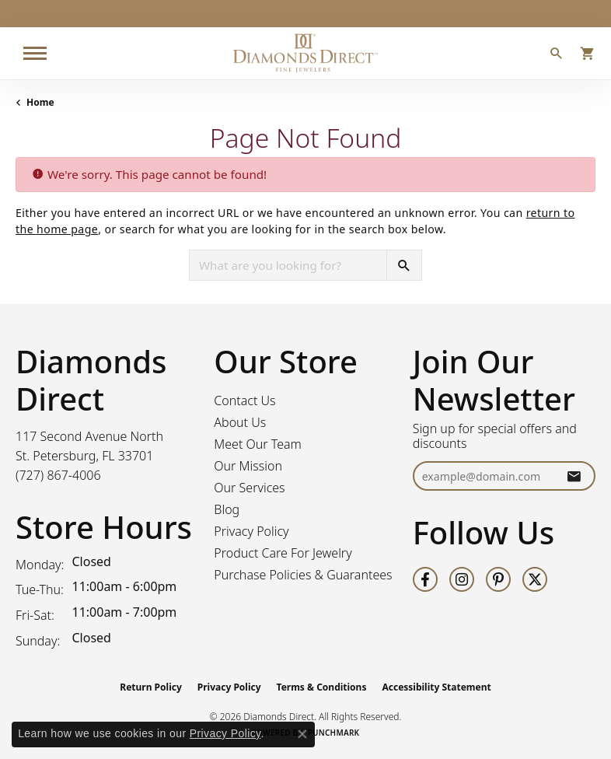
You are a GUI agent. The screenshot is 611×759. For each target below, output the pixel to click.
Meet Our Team (258, 444)
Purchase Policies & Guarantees (303, 574)
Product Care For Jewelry (282, 552)
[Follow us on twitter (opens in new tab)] (534, 579)
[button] (556, 55)
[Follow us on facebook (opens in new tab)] (425, 579)
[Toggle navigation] (35, 53)
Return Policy (151, 687)
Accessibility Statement (436, 687)
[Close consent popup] (302, 734)
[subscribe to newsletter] (573, 476)
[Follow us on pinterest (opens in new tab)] (498, 579)
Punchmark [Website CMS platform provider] (334, 732)
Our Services (249, 487)
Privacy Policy (251, 531)
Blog (226, 509)
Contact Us (244, 400)
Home (40, 102)
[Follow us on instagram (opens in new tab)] (461, 579)
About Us (240, 422)
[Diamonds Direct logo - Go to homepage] (305, 53)
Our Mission (248, 465)
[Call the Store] (58, 475)
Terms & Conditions (322, 687)
